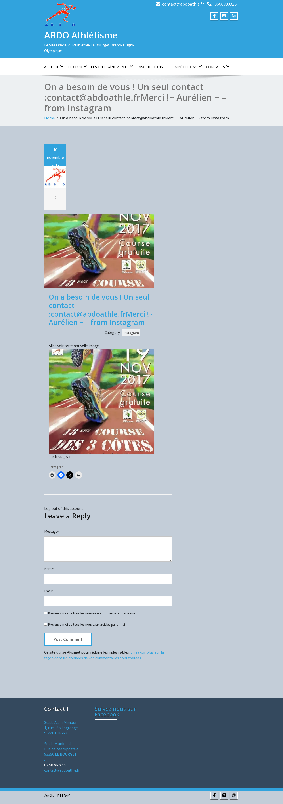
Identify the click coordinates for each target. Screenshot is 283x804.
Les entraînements (112, 66)
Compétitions (186, 66)
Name (49, 569)
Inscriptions (150, 67)
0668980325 (225, 4)
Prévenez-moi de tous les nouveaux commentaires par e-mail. (92, 613)
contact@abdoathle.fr (183, 4)
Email (48, 591)
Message (51, 531)
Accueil (54, 66)
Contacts (218, 66)
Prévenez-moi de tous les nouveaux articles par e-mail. (87, 624)
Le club (77, 66)
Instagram (131, 333)
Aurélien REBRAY (57, 795)
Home (49, 117)
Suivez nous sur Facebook (115, 711)
